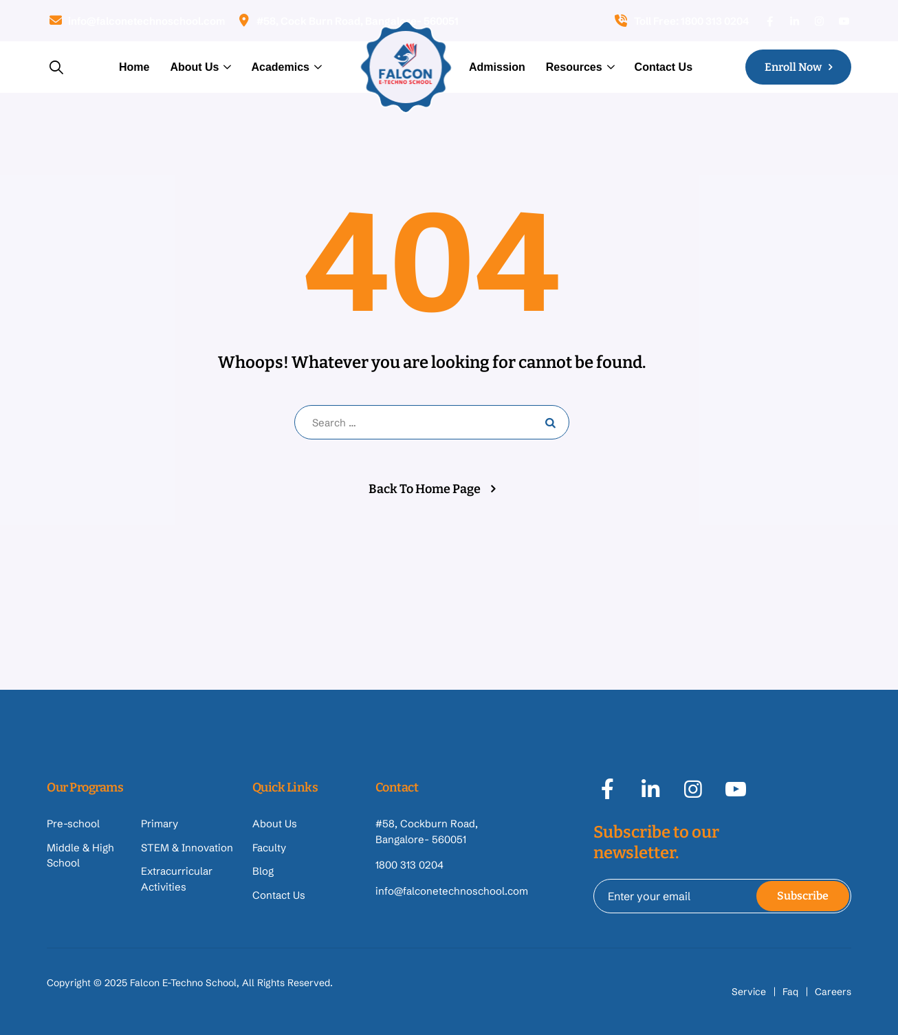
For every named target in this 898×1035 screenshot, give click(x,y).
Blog (263, 871)
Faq (790, 991)
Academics (280, 67)
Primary (159, 823)
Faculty (269, 847)
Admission (497, 67)
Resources (574, 67)
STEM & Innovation (187, 847)
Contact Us (663, 67)
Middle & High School (80, 855)
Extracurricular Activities (176, 878)
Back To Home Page (425, 489)
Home (134, 67)
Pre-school (73, 823)
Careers (833, 991)
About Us (194, 67)
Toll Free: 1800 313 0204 (681, 21)
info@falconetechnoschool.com (136, 21)
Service (749, 991)
